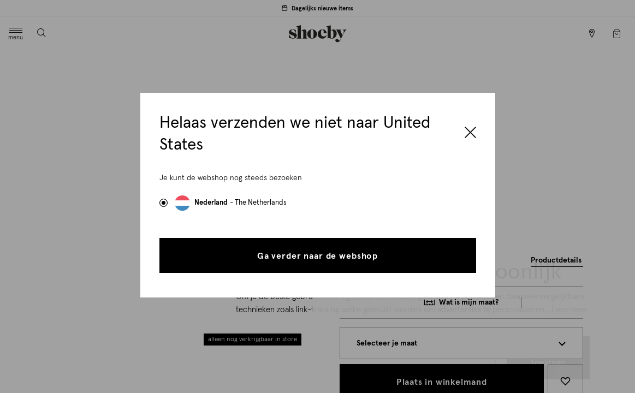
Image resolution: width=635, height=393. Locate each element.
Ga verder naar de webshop (317, 256)
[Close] (470, 134)
